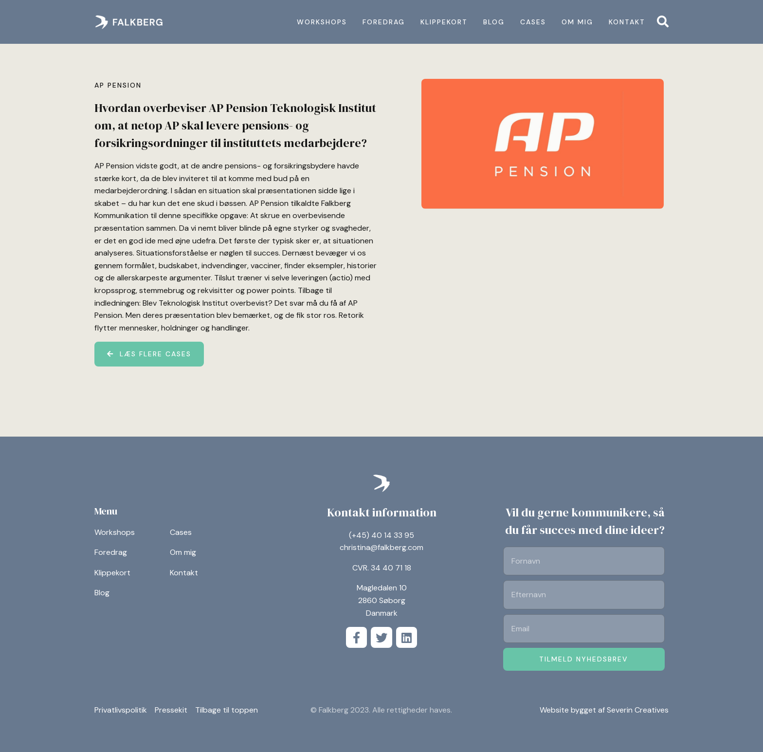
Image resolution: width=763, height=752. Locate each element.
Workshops (322, 22)
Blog (494, 22)
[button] (663, 21)
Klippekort (444, 22)
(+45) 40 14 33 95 (381, 535)
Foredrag (384, 22)
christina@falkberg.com (381, 547)
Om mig (577, 22)
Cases (533, 22)
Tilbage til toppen (226, 710)
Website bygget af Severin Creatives (604, 710)
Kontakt (627, 22)
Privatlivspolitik (120, 710)
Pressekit (171, 710)
